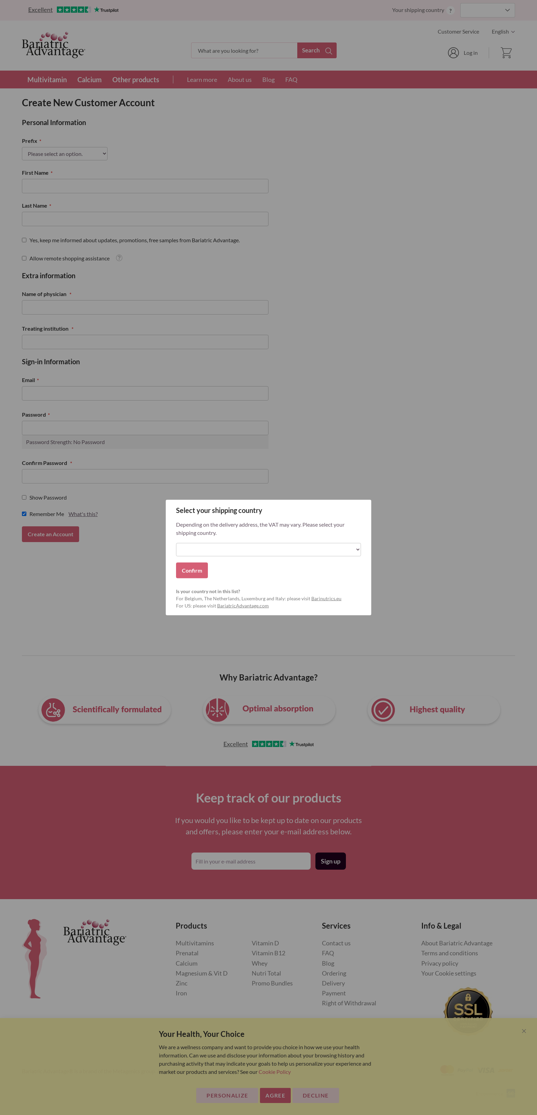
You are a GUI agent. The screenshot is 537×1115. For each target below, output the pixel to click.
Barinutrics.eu (326, 598)
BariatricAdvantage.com (243, 606)
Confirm (192, 570)
